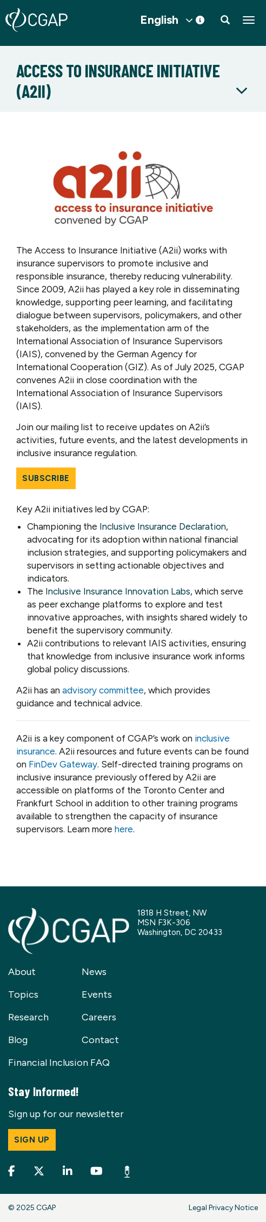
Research (28, 1017)
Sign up (32, 1140)
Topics (23, 994)
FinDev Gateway (63, 764)
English (159, 20)
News (94, 972)
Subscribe (46, 478)
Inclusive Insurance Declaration (162, 526)
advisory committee (103, 690)
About (22, 972)
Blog (18, 1040)
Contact (100, 1040)
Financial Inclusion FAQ (59, 1063)
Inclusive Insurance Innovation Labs (117, 591)
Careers (99, 1017)
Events (97, 994)
